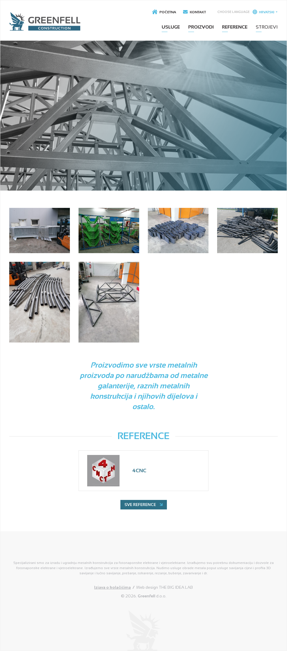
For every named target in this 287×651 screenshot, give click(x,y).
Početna (164, 12)
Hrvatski (264, 12)
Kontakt (194, 12)
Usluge (171, 27)
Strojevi (267, 27)
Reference (234, 27)
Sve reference (144, 504)
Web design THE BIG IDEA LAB (164, 587)
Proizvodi (201, 27)
